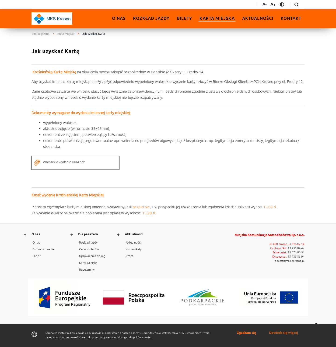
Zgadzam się (246, 333)
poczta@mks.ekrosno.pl (289, 260)
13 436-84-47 (296, 248)
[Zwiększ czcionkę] (273, 5)
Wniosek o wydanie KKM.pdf (59, 162)
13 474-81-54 (296, 252)
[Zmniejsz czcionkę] (264, 5)
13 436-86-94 (296, 256)
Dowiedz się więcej (283, 333)
